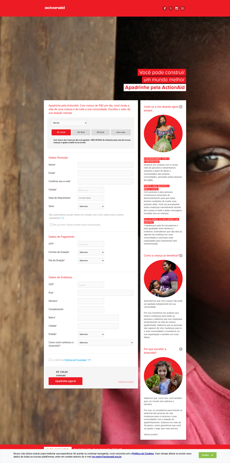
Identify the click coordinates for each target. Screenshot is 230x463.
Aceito (207, 455)
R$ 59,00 (100, 132)
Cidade (52, 326)
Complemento (56, 309)
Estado (52, 334)
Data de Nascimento (59, 198)
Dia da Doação (56, 260)
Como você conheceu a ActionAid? (61, 344)
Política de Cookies (125, 382)
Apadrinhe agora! (65, 381)
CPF (51, 244)
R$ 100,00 (61, 132)
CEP (51, 284)
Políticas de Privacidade (75, 360)
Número (53, 301)
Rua (51, 292)
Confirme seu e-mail (59, 181)
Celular (52, 189)
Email (52, 173)
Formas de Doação (59, 252)
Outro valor (120, 132)
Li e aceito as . (69, 360)
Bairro (52, 317)
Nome (52, 164)
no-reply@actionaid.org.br (107, 456)
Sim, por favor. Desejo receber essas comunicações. (75, 224)
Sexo (51, 206)
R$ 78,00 (81, 132)
